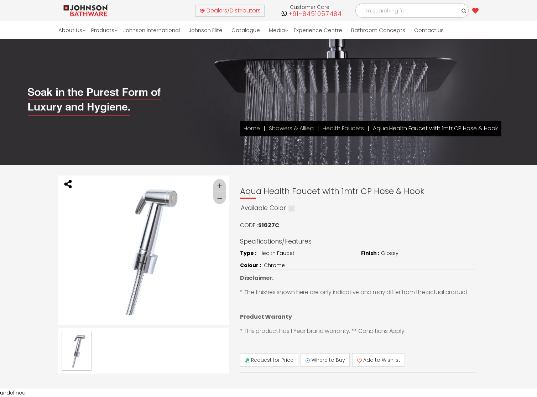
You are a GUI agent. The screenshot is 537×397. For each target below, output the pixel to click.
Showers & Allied (291, 128)
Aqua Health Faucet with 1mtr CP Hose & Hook (435, 128)
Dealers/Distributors (230, 10)
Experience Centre (318, 30)
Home (252, 128)
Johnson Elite (206, 30)
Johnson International (152, 30)
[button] (464, 11)
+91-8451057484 (315, 14)
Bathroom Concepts (378, 30)
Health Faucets (343, 128)
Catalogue (246, 30)
